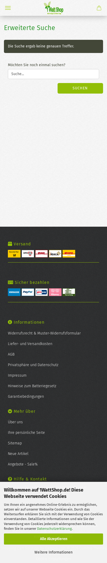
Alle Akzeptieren (53, 539)
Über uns (15, 422)
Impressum (17, 375)
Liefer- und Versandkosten (30, 344)
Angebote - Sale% (23, 464)
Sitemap (15, 443)
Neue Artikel (18, 454)
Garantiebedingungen (26, 396)
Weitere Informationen (53, 552)
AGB (11, 354)
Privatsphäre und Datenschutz (33, 365)
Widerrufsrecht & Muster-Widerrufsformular (44, 333)
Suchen (80, 88)
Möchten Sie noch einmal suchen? (36, 65)
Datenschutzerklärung (54, 529)
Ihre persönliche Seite (26, 432)
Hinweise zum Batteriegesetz (32, 386)
